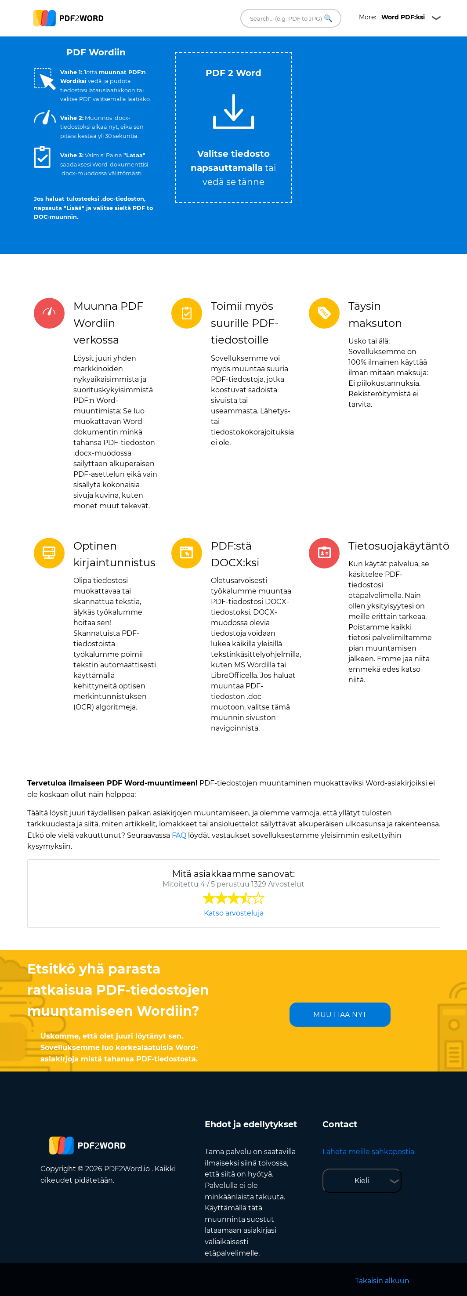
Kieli (362, 1181)
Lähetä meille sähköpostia (368, 1152)
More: (392, 17)
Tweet (268, 47)
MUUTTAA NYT (340, 1014)
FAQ (179, 835)
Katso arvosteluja (234, 913)
